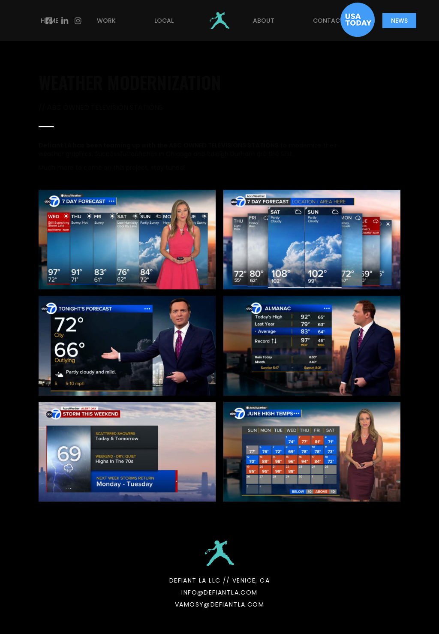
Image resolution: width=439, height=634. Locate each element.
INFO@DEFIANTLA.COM (219, 592)
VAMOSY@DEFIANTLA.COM (219, 604)
